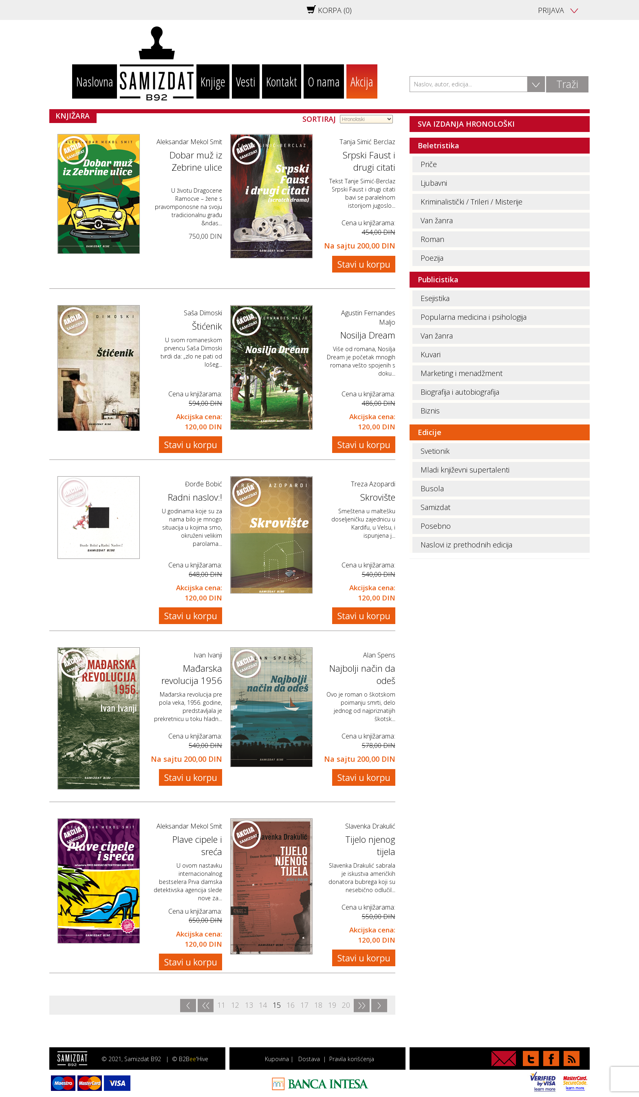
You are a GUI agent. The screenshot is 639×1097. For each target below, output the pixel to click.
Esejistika (435, 298)
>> (361, 1005)
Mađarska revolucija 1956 (191, 674)
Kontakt (281, 81)
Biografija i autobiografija (460, 392)
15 (277, 1005)
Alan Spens (379, 655)
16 (290, 1005)
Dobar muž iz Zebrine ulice (196, 161)
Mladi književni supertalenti (465, 470)
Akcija (361, 81)
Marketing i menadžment (461, 373)
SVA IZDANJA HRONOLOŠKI (466, 124)
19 (332, 1005)
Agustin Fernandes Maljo (368, 317)
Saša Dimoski (203, 312)
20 (346, 1005)
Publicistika (438, 279)
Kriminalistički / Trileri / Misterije (471, 202)
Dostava (309, 1059)
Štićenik (207, 326)
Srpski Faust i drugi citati (369, 161)
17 (304, 1005)
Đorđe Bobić (203, 483)
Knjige (213, 81)
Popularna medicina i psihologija (474, 317)
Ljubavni (434, 183)
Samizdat (435, 507)
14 (263, 1005)
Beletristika (438, 145)
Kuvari (431, 354)
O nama (324, 81)
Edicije (429, 432)
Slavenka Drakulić (370, 826)
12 (235, 1005)
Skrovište (377, 497)
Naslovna (94, 81)
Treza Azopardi (373, 483)
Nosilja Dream (367, 335)
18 (318, 1005)
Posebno (436, 526)
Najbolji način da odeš (362, 674)
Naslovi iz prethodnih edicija (466, 545)
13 (249, 1005)
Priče (429, 164)
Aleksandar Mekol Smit (189, 141)
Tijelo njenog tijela (370, 845)
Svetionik (435, 451)
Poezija (432, 258)
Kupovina (277, 1059)
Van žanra (437, 220)
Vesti (246, 81)
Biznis (430, 410)
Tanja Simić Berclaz (367, 141)
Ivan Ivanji (208, 655)
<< (205, 1005)
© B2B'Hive (190, 1059)
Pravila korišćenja (351, 1059)
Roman (432, 239)
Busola (432, 488)
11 (221, 1005)
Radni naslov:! (195, 497)
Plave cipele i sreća (197, 845)
